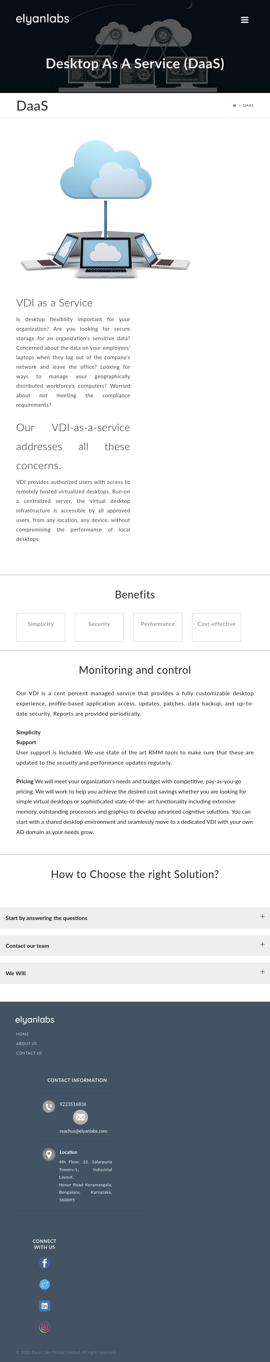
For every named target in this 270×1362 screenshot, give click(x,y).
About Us (26, 1043)
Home (22, 1034)
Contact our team (27, 945)
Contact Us (29, 1053)
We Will (16, 973)
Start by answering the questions (47, 917)
